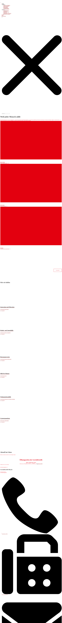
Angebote (3, 4)
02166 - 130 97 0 (40, 463)
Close (3, 3)
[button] (32, 65)
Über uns (3, 9)
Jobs (2, 15)
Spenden (3, 14)
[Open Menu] (0, 2)
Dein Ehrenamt (4, 16)
